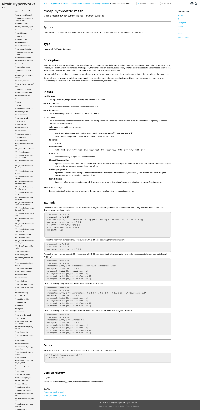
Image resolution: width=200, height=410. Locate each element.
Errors (180, 33)
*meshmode (19, 371)
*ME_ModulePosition (23, 237)
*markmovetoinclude (23, 49)
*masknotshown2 (21, 118)
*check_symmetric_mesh (54, 392)
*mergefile (19, 309)
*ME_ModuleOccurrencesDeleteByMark (24, 209)
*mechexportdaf (21, 275)
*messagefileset (21, 384)
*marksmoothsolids (22, 96)
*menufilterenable (22, 299)
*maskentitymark (21, 112)
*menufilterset (20, 302)
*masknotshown (21, 115)
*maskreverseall (21, 124)
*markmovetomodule (23, 57)
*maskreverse (20, 121)
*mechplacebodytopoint (24, 284)
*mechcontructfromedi (23, 271)
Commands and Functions (80, 3)
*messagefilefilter (21, 381)
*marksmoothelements (23, 92)
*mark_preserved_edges (24, 27)
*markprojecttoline (22, 81)
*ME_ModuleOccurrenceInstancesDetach (24, 182)
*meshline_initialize (22, 344)
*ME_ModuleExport (22, 152)
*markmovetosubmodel (24, 61)
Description (182, 23)
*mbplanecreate (21, 140)
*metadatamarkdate (22, 387)
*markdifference (21, 33)
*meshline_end (20, 340)
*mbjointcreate (20, 137)
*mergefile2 (19, 312)
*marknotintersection (23, 67)
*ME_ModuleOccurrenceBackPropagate (24, 156)
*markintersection (21, 43)
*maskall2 (18, 105)
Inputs (180, 26)
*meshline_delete (21, 332)
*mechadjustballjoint (22, 251)
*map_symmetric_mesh (23, 15)
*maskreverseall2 (21, 127)
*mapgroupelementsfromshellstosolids (24, 19)
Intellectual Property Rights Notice (111, 406)
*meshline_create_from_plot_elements (24, 322)
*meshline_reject (21, 357)
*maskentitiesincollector (24, 108)
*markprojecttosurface (23, 89)
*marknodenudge (21, 64)
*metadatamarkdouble (23, 390)
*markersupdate (21, 39)
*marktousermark (21, 99)
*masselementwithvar (23, 134)
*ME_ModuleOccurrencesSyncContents (24, 230)
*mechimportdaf (21, 278)
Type (179, 19)
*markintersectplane (22, 46)
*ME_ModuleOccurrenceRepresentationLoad (24, 204)
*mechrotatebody (21, 293)
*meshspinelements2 (22, 374)
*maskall (18, 102)
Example (181, 30)
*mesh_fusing (20, 318)
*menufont (19, 305)
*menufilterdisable (22, 296)
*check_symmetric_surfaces (55, 395)
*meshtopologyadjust (23, 377)
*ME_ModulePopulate (23, 234)
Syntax (180, 15)
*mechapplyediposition (23, 268)
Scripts (65, 3)
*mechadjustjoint (21, 254)
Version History (183, 37)
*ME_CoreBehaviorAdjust (24, 149)
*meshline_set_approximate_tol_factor (24, 361)
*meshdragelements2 (23, 315)
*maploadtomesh (21, 23)
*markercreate (20, 36)
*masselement (20, 131)
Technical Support (132, 406)
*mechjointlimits (21, 281)
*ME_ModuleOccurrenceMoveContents (24, 188)
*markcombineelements (24, 30)
